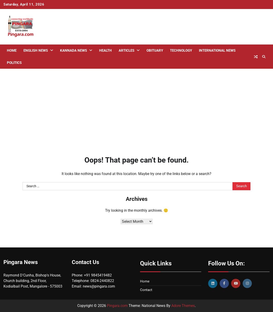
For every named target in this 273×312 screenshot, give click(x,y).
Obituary (155, 50)
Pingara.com (117, 305)
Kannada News (73, 50)
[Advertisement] (136, 105)
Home (12, 50)
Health (105, 50)
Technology (181, 50)
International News (217, 50)
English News (35, 50)
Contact (146, 290)
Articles (126, 50)
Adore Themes (183, 305)
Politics (14, 63)
